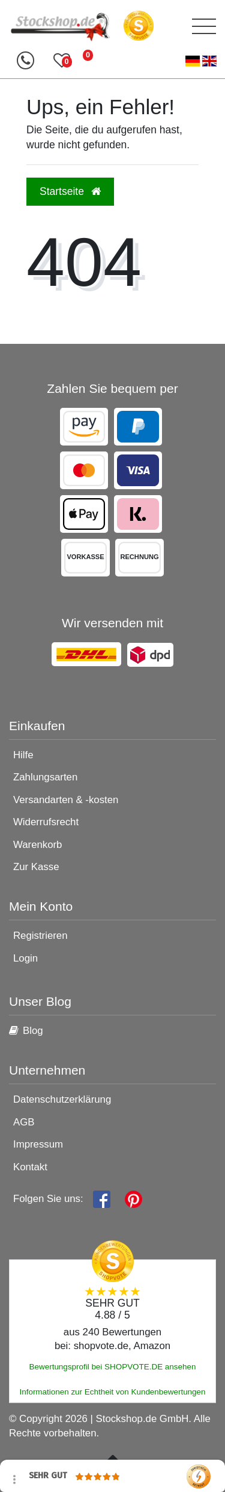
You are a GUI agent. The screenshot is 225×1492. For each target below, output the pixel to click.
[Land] (201, 61)
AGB (23, 1122)
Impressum (38, 1144)
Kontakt (30, 1167)
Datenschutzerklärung (62, 1099)
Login (25, 958)
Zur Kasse (36, 866)
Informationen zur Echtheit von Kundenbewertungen (112, 1391)
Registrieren (40, 935)
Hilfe (23, 755)
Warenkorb (37, 844)
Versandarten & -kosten (65, 800)
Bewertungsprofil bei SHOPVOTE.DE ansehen (112, 1366)
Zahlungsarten (45, 777)
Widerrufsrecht (46, 822)
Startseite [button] (70, 191)
